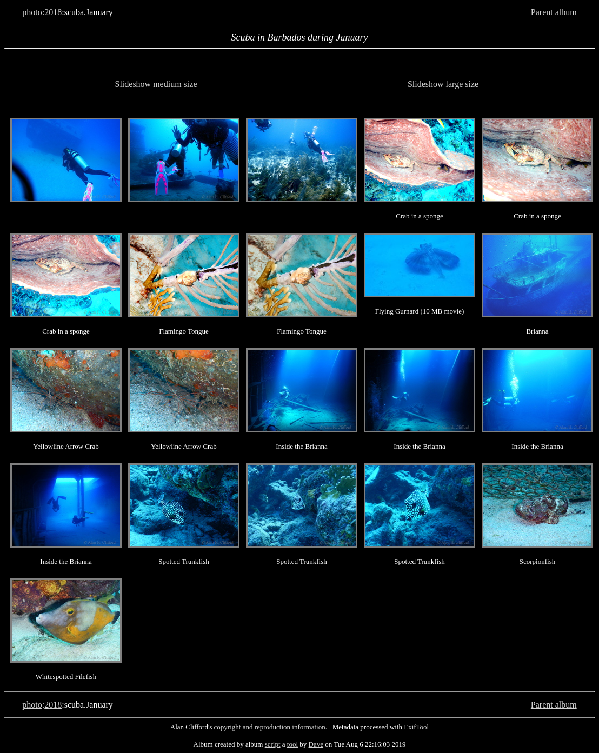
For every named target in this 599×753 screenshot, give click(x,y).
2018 (53, 12)
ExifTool (416, 727)
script (273, 744)
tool (292, 744)
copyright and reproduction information (269, 727)
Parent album (554, 12)
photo (32, 12)
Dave (316, 744)
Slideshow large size (443, 84)
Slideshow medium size (156, 84)
